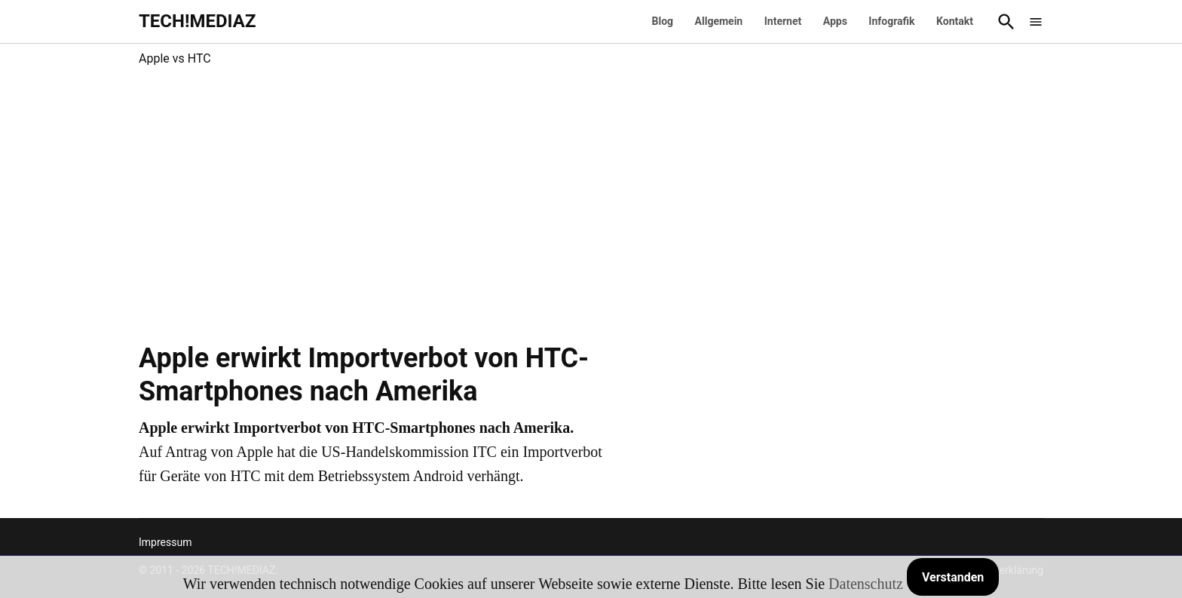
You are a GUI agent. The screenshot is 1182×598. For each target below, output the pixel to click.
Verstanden (953, 577)
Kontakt (954, 21)
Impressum (165, 542)
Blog (663, 21)
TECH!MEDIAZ (197, 21)
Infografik (891, 21)
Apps (835, 21)
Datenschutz (865, 583)
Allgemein (719, 21)
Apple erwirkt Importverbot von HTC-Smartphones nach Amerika (364, 374)
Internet (783, 21)
